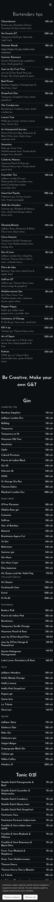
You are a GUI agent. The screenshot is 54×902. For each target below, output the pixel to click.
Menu (50, 4)
